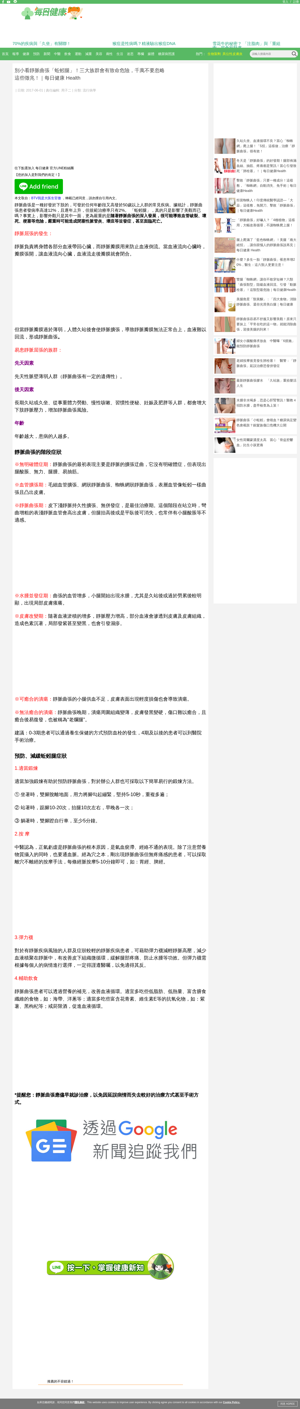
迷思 (130, 54)
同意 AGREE (287, 1403)
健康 (26, 54)
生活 (119, 54)
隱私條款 (80, 1402)
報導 (15, 54)
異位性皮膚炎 (232, 54)
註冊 (296, 1)
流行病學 (89, 90)
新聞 (47, 54)
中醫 (57, 54)
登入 (285, 1)
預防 (36, 54)
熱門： (201, 54)
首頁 (5, 54)
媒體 (151, 54)
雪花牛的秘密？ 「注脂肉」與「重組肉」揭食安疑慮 (246, 45)
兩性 (109, 54)
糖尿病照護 (166, 54)
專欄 (140, 54)
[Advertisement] (110, 127)
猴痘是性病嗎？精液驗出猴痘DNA (143, 43)
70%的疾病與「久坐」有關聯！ (41, 43)
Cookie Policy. (231, 1402)
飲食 (67, 54)
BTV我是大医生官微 (46, 198)
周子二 (66, 90)
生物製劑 (214, 54)
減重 (88, 54)
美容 (99, 54)
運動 (78, 54)
